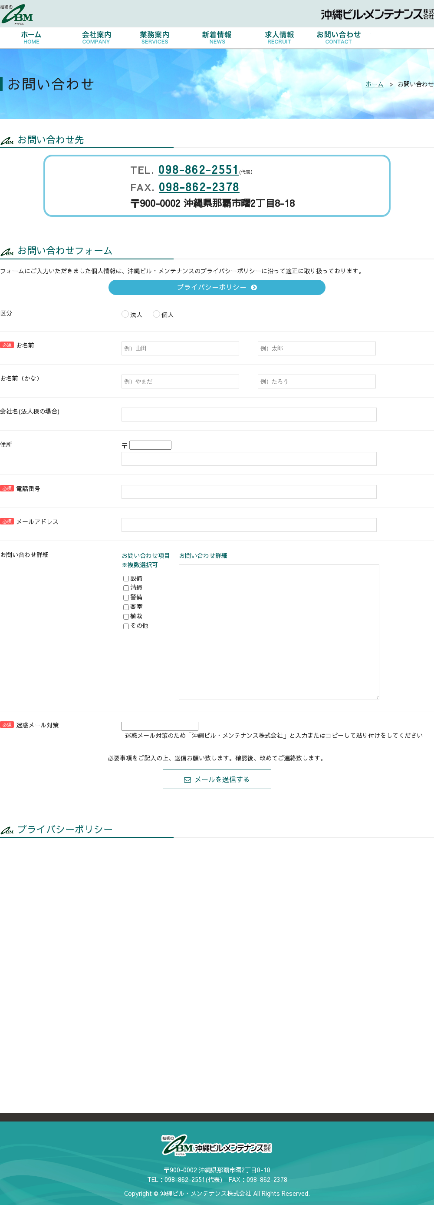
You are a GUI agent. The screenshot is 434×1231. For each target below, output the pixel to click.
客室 (132, 606)
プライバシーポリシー (212, 287)
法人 (132, 314)
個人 (163, 314)
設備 (132, 578)
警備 (132, 596)
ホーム (374, 84)
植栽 (132, 615)
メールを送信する (222, 805)
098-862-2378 (199, 186)
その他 (135, 625)
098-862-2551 (198, 169)
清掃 (132, 587)
